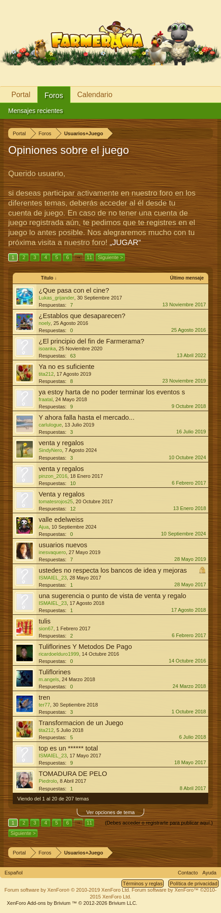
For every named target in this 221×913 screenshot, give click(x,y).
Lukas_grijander (56, 297)
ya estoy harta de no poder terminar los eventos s (112, 392)
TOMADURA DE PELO (73, 773)
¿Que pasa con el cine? (74, 290)
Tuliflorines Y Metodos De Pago (85, 646)
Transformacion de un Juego (81, 722)
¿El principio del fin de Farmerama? (91, 341)
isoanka (47, 348)
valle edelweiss (61, 519)
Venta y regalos (62, 494)
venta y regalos (61, 443)
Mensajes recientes (35, 110)
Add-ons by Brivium (72, 903)
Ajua (44, 527)
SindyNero (50, 450)
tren (44, 697)
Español (14, 872)
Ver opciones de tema (110, 812)
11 (89, 257)
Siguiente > (110, 257)
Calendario (94, 94)
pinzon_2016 (53, 476)
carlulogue (50, 424)
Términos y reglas (142, 883)
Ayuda (209, 872)
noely (44, 323)
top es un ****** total (68, 748)
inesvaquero (52, 552)
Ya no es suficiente (67, 366)
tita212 (46, 374)
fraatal (46, 399)
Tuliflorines (54, 672)
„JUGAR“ (125, 242)
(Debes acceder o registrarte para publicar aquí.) (159, 822)
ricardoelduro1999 (59, 654)
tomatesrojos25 (56, 501)
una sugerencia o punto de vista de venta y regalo (112, 595)
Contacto (188, 872)
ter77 (44, 704)
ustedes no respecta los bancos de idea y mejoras (113, 570)
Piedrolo (48, 781)
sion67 (46, 628)
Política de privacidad (193, 883)
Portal (20, 94)
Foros (54, 95)
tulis (44, 621)
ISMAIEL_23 (53, 577)
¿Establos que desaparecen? (82, 315)
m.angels (49, 679)
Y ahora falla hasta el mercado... (87, 417)
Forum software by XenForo (68, 890)
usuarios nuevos (63, 545)
